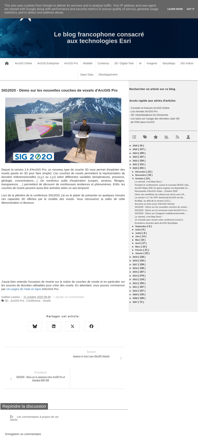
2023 (135, 157)
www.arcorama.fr (45, 428)
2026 (135, 145)
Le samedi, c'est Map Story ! (148, 181)
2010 (135, 291)
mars (138, 246)
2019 (135, 257)
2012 (135, 283)
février (139, 250)
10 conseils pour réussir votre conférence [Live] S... (160, 220)
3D (6, 300)
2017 (135, 264)
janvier (139, 253)
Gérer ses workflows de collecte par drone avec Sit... (160, 194)
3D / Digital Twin (124, 63)
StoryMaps (168, 63)
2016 (135, 268)
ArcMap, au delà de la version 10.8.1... (153, 201)
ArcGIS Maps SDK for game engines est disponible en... (162, 188)
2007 (135, 302)
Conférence (33, 300)
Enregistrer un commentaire (23, 413)
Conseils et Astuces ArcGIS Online (150, 107)
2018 (135, 260)
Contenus (103, 63)
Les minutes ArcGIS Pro (144, 111)
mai (137, 240)
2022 (135, 161)
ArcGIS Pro (71, 63)
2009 (135, 294)
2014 (135, 276)
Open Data (86, 74)
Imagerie (152, 63)
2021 (135, 164)
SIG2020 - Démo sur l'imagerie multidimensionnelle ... (161, 213)
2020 (135, 168)
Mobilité (87, 63)
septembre (141, 226)
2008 (135, 298)
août (138, 229)
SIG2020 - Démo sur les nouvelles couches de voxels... (162, 207)
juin (137, 236)
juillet (138, 233)
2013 (135, 279)
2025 (135, 149)
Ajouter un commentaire (69, 297)
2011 (135, 287)
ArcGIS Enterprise (48, 63)
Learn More (175, 9)
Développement (107, 74)
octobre (139, 178)
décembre (141, 172)
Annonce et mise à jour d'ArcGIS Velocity (155, 204)
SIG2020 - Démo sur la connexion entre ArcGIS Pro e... (162, 210)
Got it (191, 9)
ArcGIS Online (23, 63)
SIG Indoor (187, 63)
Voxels (47, 300)
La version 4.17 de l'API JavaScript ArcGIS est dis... (160, 197)
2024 (135, 153)
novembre (141, 175)
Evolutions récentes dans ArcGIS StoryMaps (156, 223)
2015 (135, 272)
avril (138, 243)
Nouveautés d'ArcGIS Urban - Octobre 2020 (156, 191)
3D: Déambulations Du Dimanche (149, 114)
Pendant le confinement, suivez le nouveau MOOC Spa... (162, 185)
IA (140, 63)
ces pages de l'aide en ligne (23, 289)
